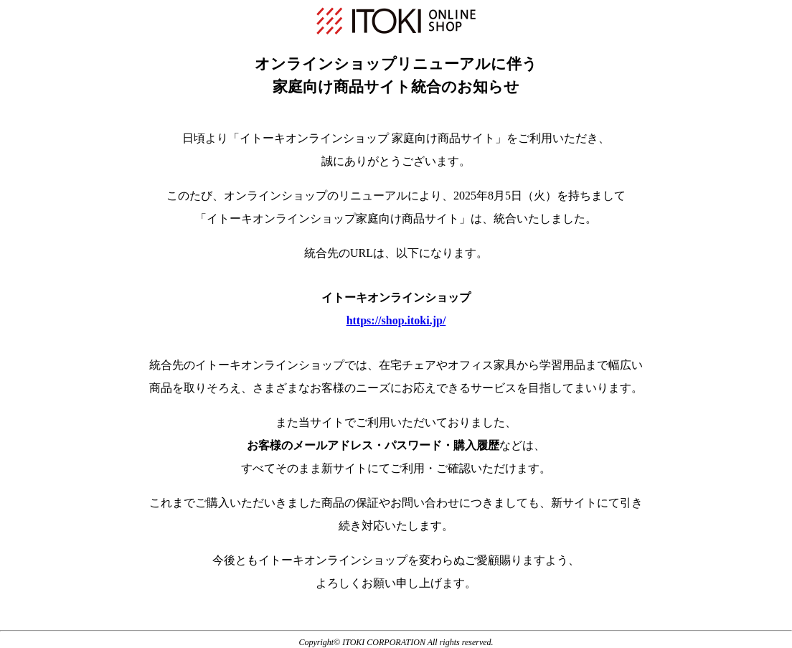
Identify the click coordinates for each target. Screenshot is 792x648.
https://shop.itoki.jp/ (396, 320)
